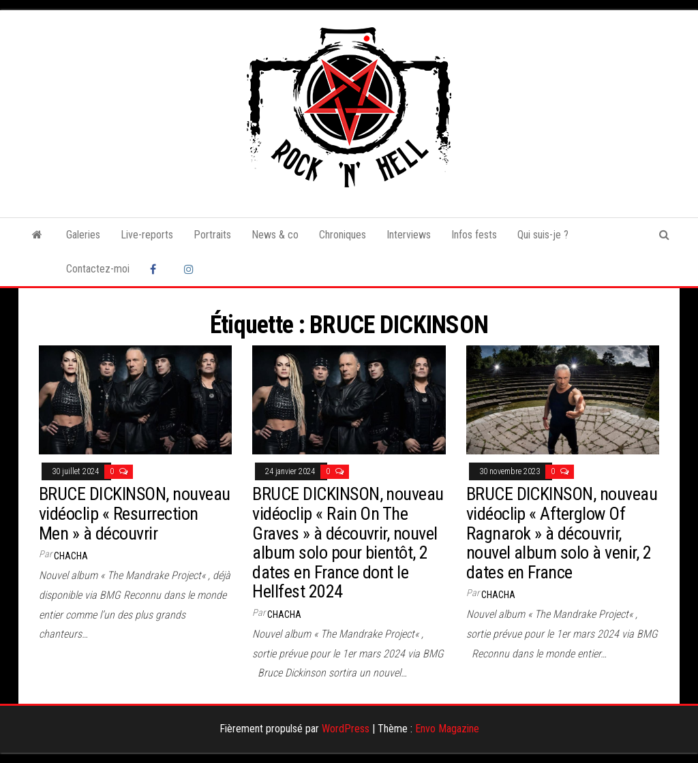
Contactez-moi (98, 268)
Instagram (191, 269)
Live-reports (147, 234)
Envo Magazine (447, 728)
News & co (275, 234)
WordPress (345, 728)
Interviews (408, 234)
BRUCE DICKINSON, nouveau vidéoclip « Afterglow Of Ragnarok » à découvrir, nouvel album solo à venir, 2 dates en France (562, 533)
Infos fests (474, 234)
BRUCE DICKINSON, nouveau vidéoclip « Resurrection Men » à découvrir (134, 513)
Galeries (83, 234)
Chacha (71, 555)
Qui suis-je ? (542, 234)
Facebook (157, 269)
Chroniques (342, 234)
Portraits (212, 234)
